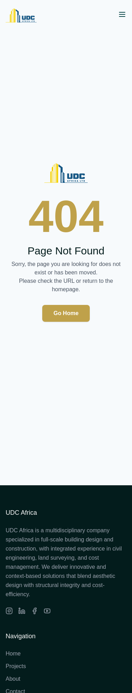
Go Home (66, 313)
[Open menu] (122, 14)
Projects (16, 666)
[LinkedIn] (21, 610)
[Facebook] (34, 610)
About (13, 679)
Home (13, 654)
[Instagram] (9, 610)
